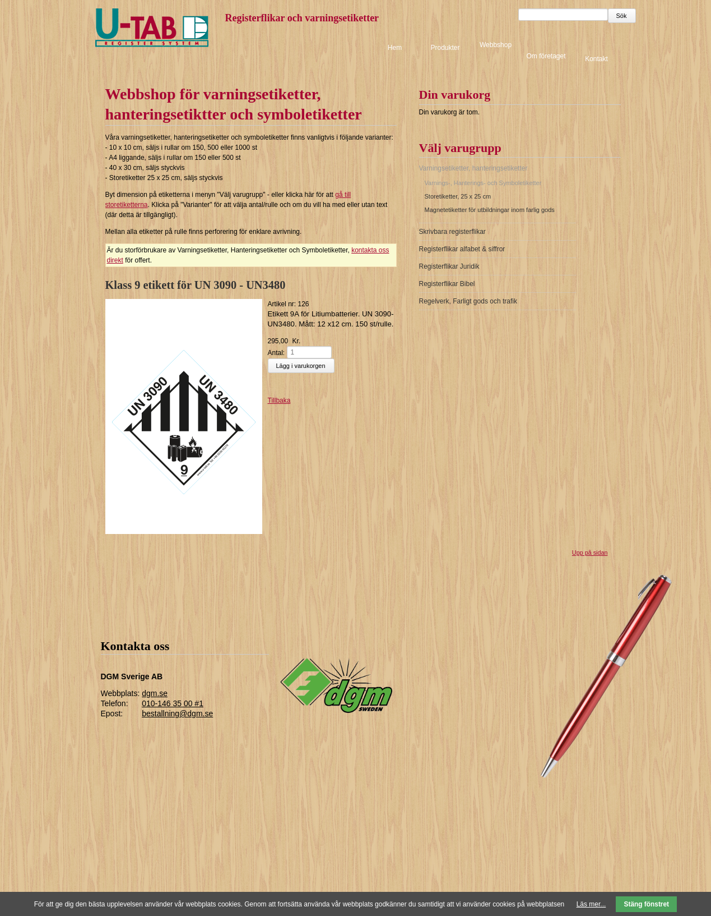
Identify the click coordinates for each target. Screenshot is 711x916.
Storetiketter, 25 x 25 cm (458, 196)
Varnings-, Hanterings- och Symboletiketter (483, 182)
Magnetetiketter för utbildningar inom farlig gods (490, 209)
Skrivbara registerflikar (452, 232)
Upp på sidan (590, 552)
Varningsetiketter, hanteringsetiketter (473, 168)
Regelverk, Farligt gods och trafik (468, 301)
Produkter (444, 48)
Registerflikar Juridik (449, 266)
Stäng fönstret (647, 904)
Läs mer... (591, 904)
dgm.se (155, 693)
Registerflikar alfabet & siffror (462, 249)
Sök (621, 15)
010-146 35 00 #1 (172, 703)
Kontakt (596, 58)
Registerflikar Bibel (447, 284)
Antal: (276, 352)
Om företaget (545, 56)
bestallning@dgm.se (177, 713)
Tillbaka (279, 400)
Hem (395, 48)
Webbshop (496, 45)
